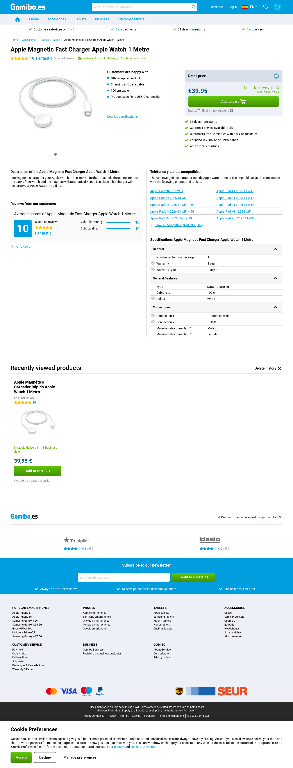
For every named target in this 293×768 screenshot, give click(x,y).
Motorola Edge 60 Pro (25, 632)
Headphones (231, 628)
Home (14, 39)
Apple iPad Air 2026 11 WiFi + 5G (172, 204)
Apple (56, 39)
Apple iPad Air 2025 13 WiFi (168, 198)
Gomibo (160, 644)
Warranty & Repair (23, 669)
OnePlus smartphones (96, 620)
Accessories (57, 19)
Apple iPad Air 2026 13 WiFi (235, 204)
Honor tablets (162, 624)
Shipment (18, 661)
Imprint (124, 715)
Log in (233, 7)
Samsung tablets (164, 616)
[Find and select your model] (144, 7)
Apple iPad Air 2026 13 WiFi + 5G (172, 211)
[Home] (18, 19)
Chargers (229, 620)
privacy (119, 746)
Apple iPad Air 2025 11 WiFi (235, 191)
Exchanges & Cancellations (28, 665)
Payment (17, 649)
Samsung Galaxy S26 (25, 620)
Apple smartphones (94, 612)
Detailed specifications (122, 116)
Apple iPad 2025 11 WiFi (166, 191)
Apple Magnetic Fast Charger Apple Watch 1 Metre (94, 39)
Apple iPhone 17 (22, 612)
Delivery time (19, 657)
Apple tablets (161, 612)
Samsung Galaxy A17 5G (27, 636)
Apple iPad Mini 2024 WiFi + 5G (171, 218)
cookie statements (142, 746)
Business (102, 19)
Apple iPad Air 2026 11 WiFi (235, 198)
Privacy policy (162, 657)
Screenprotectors (234, 616)
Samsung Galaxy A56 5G (27, 624)
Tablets (80, 19)
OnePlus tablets (163, 628)
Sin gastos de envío (37, 480)
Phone (34, 19)
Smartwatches (232, 632)
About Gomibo (162, 649)
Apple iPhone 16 (22, 616)
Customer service (131, 19)
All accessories (233, 636)
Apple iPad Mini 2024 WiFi (233, 211)
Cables (45, 39)
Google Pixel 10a (22, 628)
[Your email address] (124, 577)
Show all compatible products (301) (176, 225)
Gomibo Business (93, 649)
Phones (89, 608)
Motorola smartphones (96, 624)
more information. (185, 710)
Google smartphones (95, 628)
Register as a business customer (102, 653)
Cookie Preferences (143, 715)
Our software (161, 653)
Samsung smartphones (97, 616)
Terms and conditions (171, 715)
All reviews (20, 246)
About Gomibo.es (94, 715)
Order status (19, 653)
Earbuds (229, 624)
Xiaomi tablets (162, 620)
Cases (228, 612)
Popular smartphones (31, 608)
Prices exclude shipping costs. (187, 707)
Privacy (112, 715)
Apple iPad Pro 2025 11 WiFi (235, 218)
